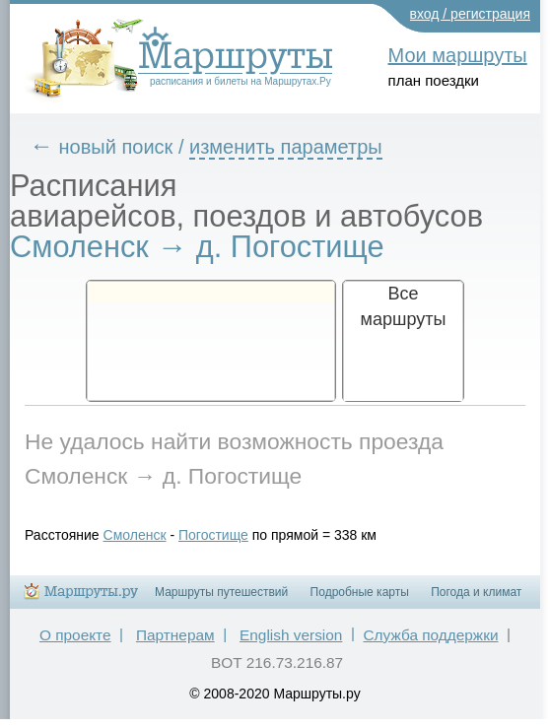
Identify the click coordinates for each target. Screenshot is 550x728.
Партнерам (175, 635)
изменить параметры (285, 147)
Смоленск (135, 535)
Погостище (213, 535)
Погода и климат (476, 592)
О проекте (75, 635)
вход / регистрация (470, 14)
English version (291, 635)
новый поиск (116, 147)
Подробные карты (359, 592)
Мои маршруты (457, 55)
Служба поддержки (430, 635)
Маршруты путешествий (221, 592)
